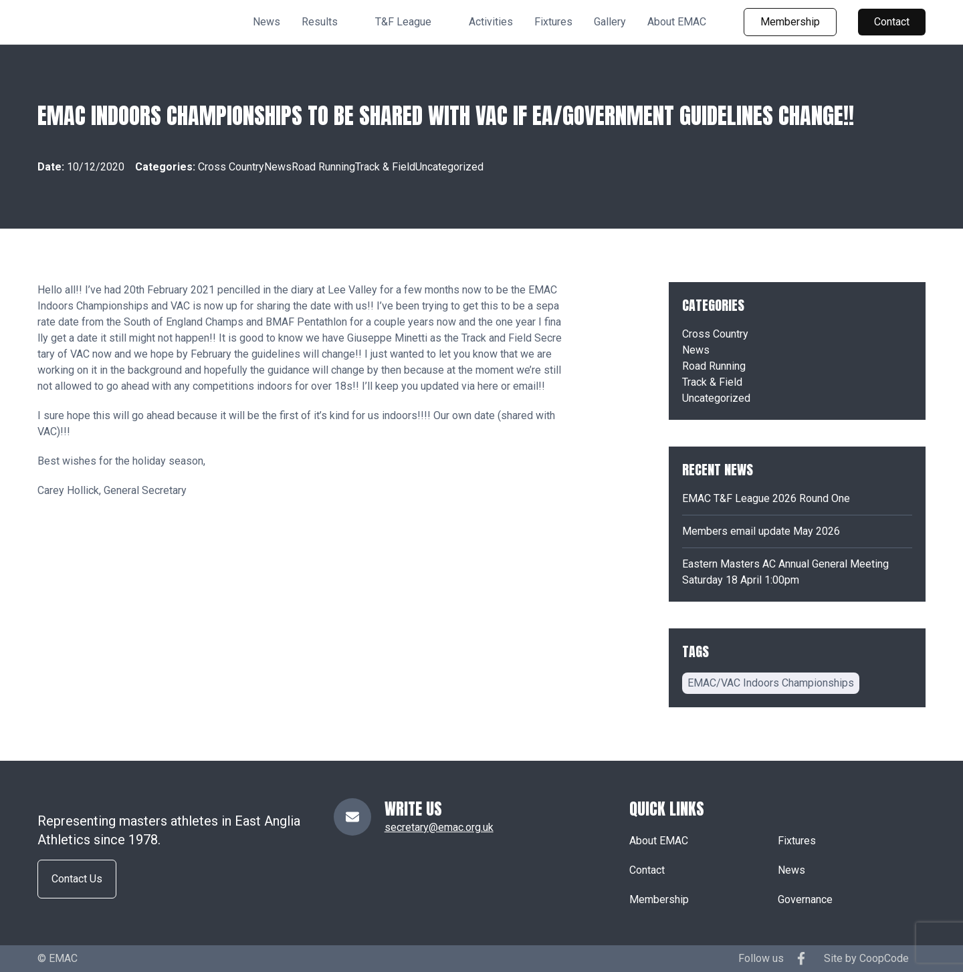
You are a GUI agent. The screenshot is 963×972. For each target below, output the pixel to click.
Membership (790, 21)
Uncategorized (449, 166)
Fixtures (553, 21)
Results (320, 21)
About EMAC (676, 21)
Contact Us (76, 878)
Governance (805, 899)
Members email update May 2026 (761, 531)
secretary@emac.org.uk (439, 827)
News (266, 21)
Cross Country (231, 166)
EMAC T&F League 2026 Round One (766, 498)
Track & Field (385, 166)
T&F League (403, 21)
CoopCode (884, 958)
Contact (891, 21)
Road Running (323, 166)
